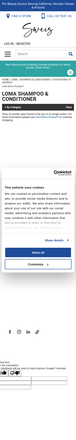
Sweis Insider (18, 306)
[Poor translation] (14, 373)
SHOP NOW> (42, 67)
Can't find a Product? (13, 86)
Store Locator (18, 297)
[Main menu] (8, 54)
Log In (9, 44)
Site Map (14, 279)
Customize (38, 264)
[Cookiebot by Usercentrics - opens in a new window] (54, 173)
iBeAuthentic (46, 345)
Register (23, 44)
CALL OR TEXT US (59, 16)
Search (71, 54)
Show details (54, 240)
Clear (69, 107)
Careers (13, 288)
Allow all (38, 252)
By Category (14, 107)
